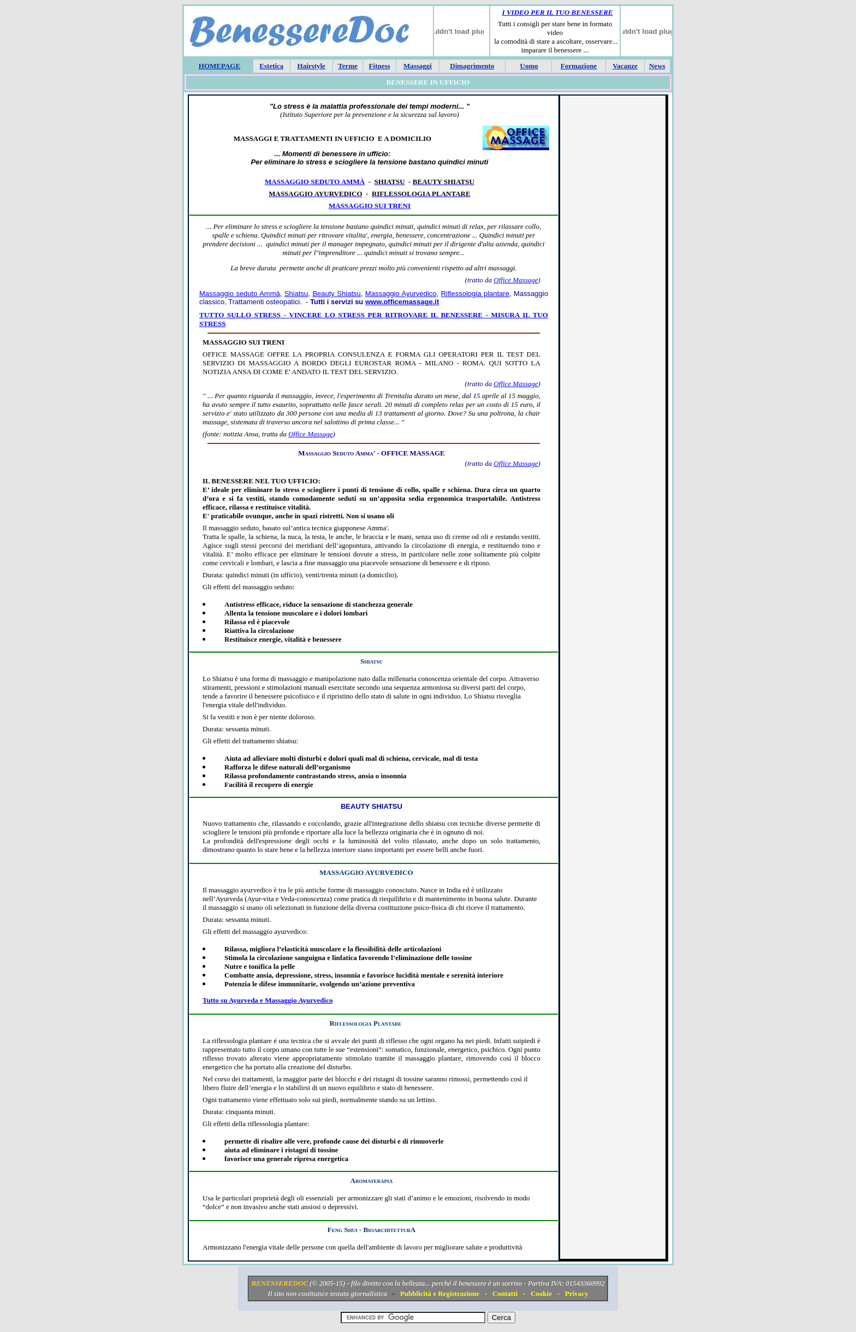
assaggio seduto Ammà (242, 293)
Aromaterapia (371, 1180)
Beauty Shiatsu (336, 293)
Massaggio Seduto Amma (335, 453)
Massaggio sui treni (370, 206)
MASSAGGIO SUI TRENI (243, 342)
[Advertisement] (612, 263)
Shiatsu (296, 293)
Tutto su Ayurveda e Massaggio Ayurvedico (267, 1000)
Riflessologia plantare (475, 293)
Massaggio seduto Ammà (315, 181)
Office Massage (516, 280)
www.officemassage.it (402, 302)
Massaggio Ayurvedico (401, 293)
